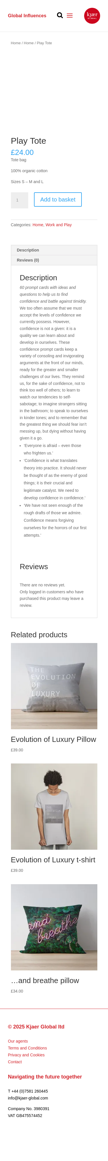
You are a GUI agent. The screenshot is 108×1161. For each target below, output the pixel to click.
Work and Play (59, 224)
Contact (15, 1062)
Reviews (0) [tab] (28, 260)
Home (16, 43)
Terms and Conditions (27, 1048)
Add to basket (57, 199)
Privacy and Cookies (26, 1055)
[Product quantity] (19, 200)
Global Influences (27, 15)
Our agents (18, 1041)
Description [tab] (28, 250)
